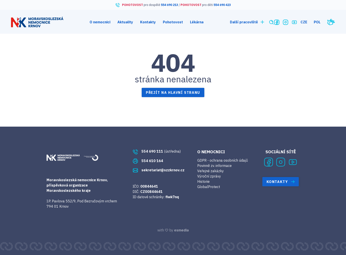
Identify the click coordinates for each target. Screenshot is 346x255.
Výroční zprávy (209, 176)
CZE (304, 22)
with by (173, 230)
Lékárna (196, 22)
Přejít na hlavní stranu (173, 92)
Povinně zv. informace (214, 165)
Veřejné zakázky (210, 171)
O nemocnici (100, 22)
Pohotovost (173, 22)
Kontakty (148, 22)
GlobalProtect (208, 187)
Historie (203, 181)
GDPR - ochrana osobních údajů (222, 160)
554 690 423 (222, 5)
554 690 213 (169, 5)
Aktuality (125, 22)
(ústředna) (157, 151)
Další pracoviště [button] (247, 22)
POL (317, 22)
